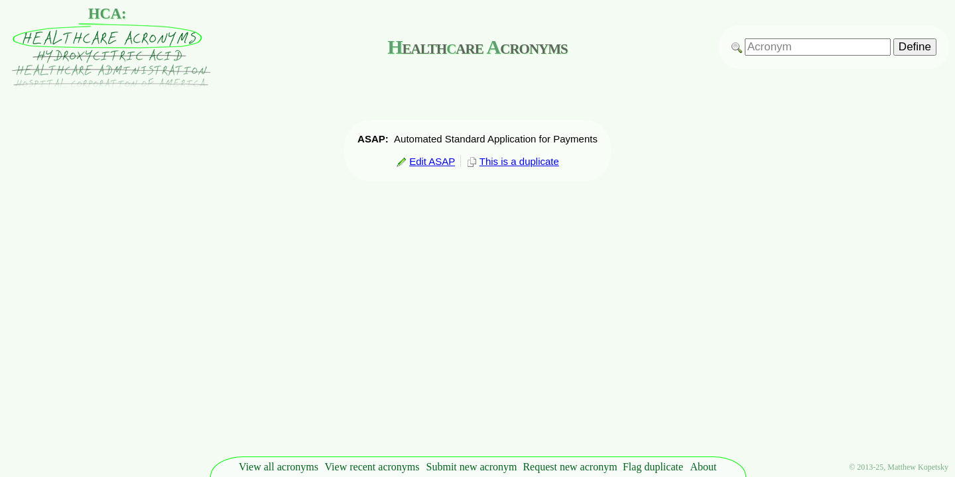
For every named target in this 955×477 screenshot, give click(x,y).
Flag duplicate (653, 466)
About (703, 466)
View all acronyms (278, 466)
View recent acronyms (372, 466)
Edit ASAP (425, 161)
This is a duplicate (513, 161)
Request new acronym (570, 466)
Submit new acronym (471, 466)
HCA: (107, 13)
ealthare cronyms (477, 47)
